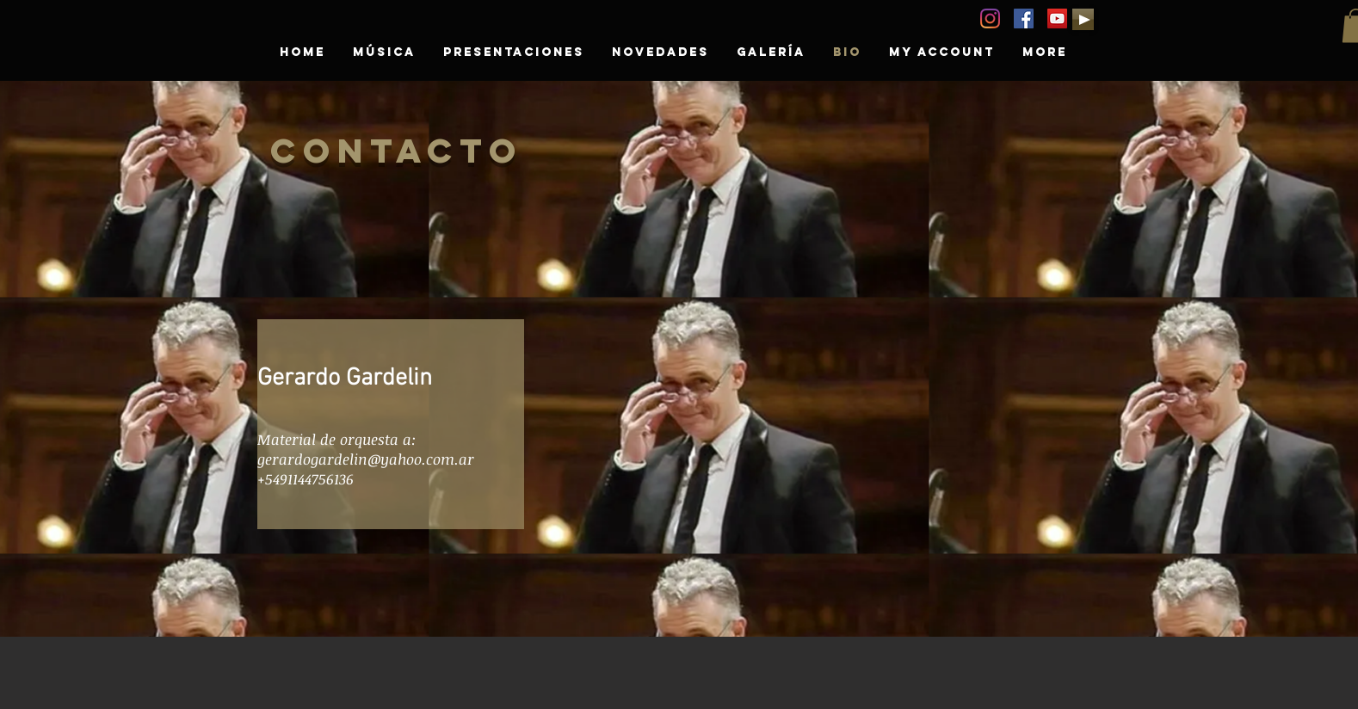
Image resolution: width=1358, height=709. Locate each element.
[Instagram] (990, 18)
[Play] (1083, 19)
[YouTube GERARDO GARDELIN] (1057, 18)
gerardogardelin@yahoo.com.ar (365, 459)
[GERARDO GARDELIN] (1024, 18)
